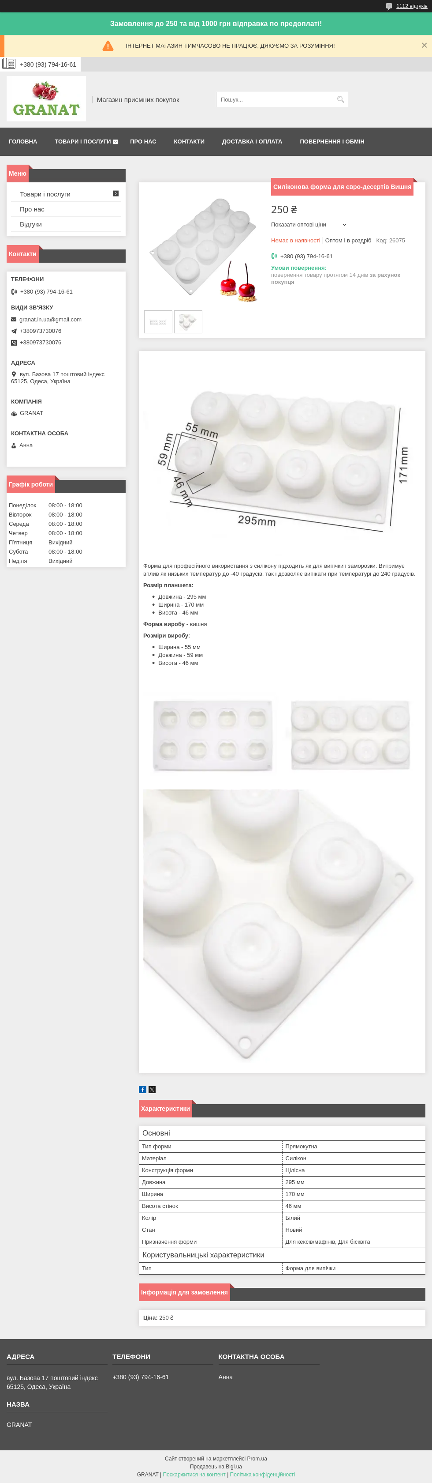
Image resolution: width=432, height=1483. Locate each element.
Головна (23, 141)
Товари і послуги (83, 141)
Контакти (189, 141)
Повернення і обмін (332, 141)
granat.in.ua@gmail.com (50, 319)
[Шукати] (340, 99)
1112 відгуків (412, 6)
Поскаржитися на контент (194, 1475)
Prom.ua (257, 1459)
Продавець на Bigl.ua (216, 1467)
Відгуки (31, 224)
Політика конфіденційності (262, 1475)
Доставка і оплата (252, 141)
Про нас (143, 141)
